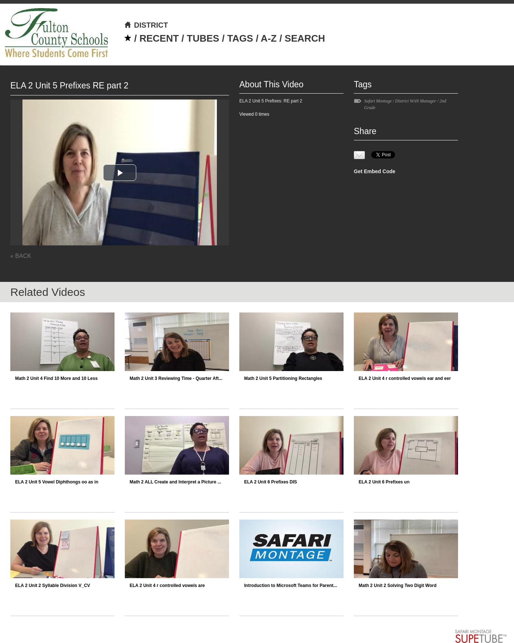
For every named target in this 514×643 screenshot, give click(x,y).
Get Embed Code (374, 171)
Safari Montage (378, 101)
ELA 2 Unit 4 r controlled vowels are (167, 585)
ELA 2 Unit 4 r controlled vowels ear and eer (405, 378)
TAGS (240, 38)
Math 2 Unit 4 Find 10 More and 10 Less (56, 378)
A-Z (269, 38)
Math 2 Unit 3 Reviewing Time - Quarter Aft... (176, 378)
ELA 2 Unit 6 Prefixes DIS (270, 482)
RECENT (159, 38)
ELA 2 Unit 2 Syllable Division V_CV (52, 585)
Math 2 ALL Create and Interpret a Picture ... (175, 482)
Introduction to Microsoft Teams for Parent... (290, 585)
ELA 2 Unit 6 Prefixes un (384, 482)
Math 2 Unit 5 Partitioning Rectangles (283, 378)
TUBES (203, 38)
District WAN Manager (415, 101)
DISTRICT (146, 25)
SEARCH (305, 38)
